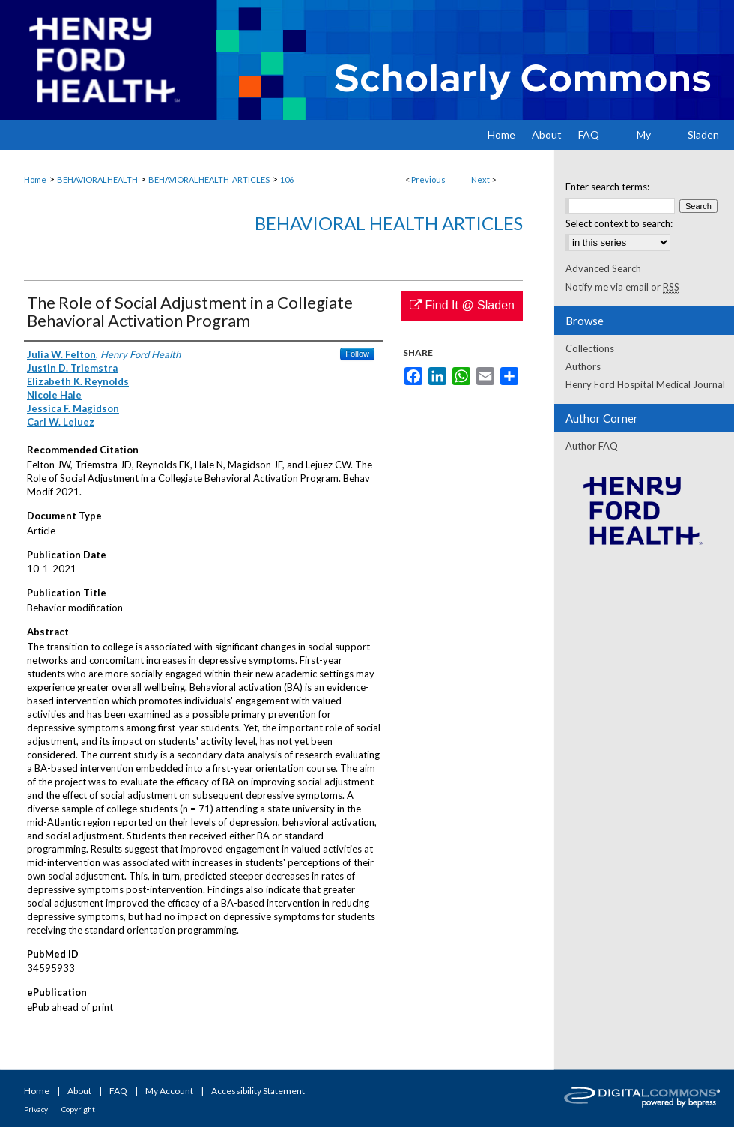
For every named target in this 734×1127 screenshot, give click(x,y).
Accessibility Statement (258, 1090)
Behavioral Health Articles (389, 223)
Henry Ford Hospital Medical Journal (645, 384)
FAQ (118, 1090)
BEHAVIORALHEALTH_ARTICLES (209, 179)
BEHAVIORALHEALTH (97, 179)
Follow (357, 353)
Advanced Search (603, 268)
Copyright (78, 1109)
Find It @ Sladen (462, 305)
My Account (169, 1090)
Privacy (36, 1109)
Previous (428, 179)
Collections (589, 348)
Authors (583, 366)
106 (287, 179)
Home (35, 179)
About (79, 1090)
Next (480, 179)
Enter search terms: (607, 187)
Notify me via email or (622, 287)
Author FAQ (591, 446)
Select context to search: (619, 223)
